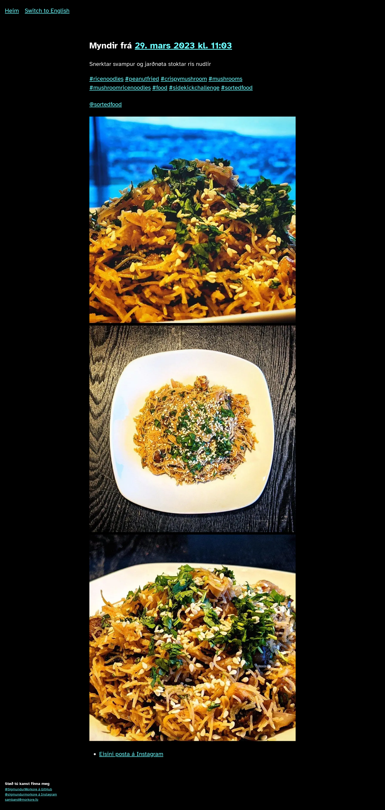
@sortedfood (105, 104)
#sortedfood (237, 87)
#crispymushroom (184, 78)
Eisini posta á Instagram (131, 754)
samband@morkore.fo (21, 799)
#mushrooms (225, 78)
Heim (12, 10)
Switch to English (47, 10)
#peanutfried (142, 78)
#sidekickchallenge (194, 87)
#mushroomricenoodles (120, 87)
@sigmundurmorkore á (31, 794)
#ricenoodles (106, 78)
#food (159, 87)
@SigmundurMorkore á (28, 789)
